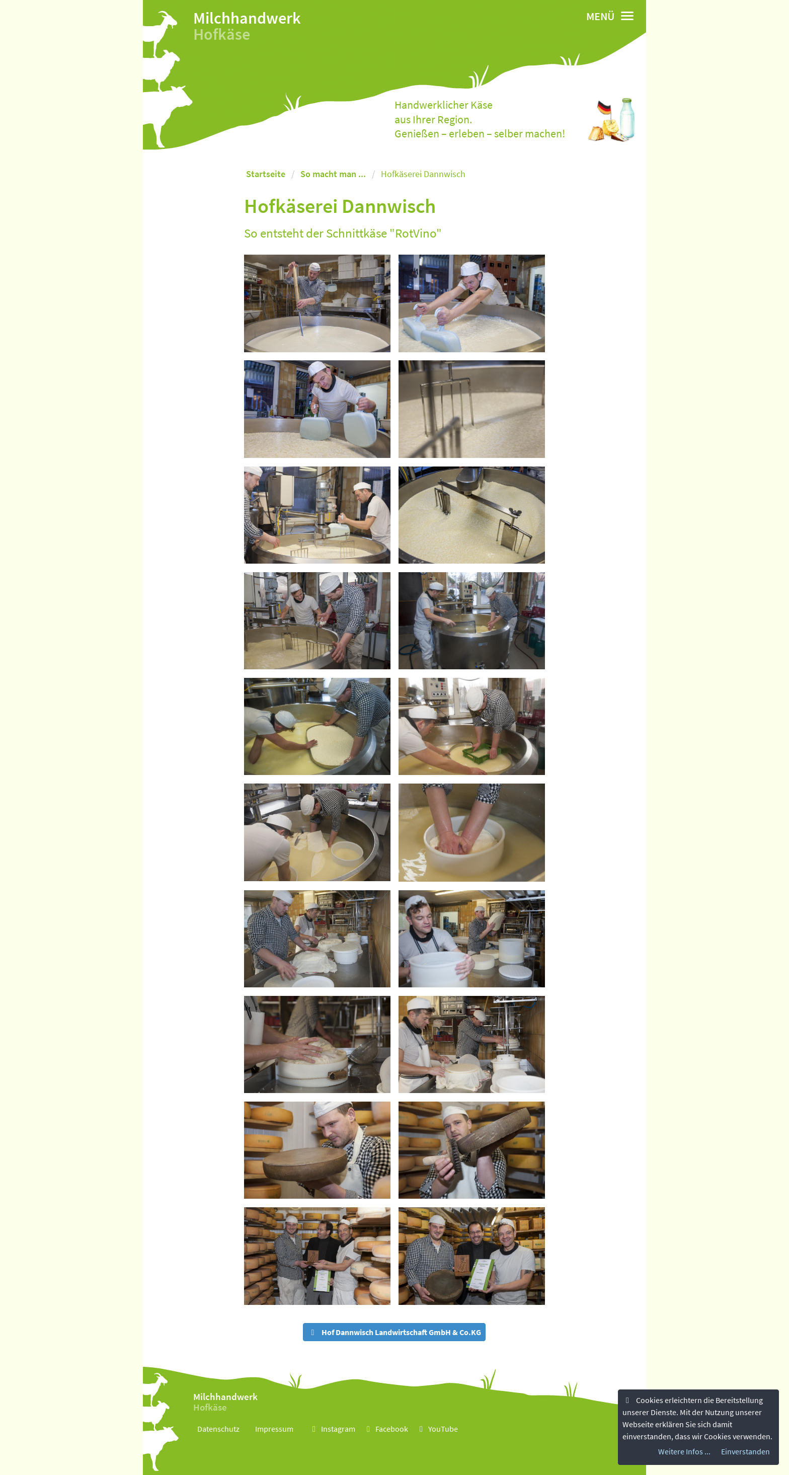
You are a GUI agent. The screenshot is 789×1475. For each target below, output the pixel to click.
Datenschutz (218, 1429)
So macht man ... (333, 174)
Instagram (332, 1429)
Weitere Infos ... (684, 1451)
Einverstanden (745, 1451)
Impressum (274, 1429)
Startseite (265, 174)
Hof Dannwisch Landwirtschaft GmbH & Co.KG (394, 1332)
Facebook (385, 1429)
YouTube (437, 1429)
